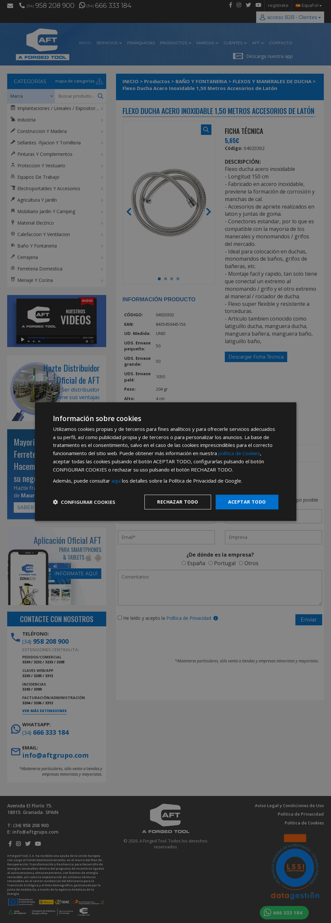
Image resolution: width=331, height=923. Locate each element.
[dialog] (165, 461)
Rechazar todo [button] (177, 502)
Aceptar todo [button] (247, 502)
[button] (84, 502)
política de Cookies (239, 453)
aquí (116, 480)
